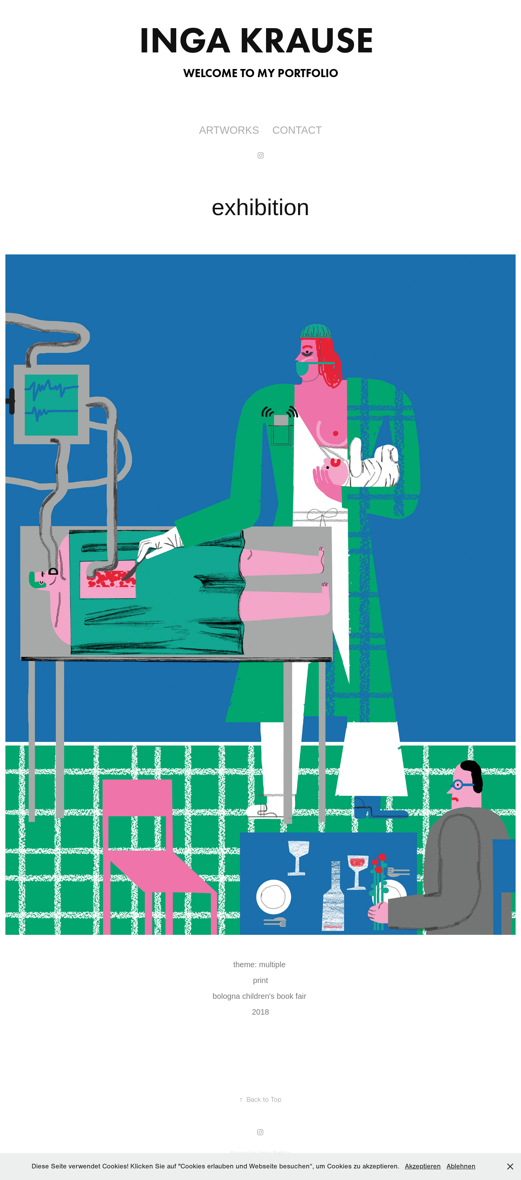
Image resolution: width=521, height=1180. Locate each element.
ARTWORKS (229, 130)
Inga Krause (260, 40)
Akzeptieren (423, 1166)
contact (297, 130)
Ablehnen (461, 1166)
